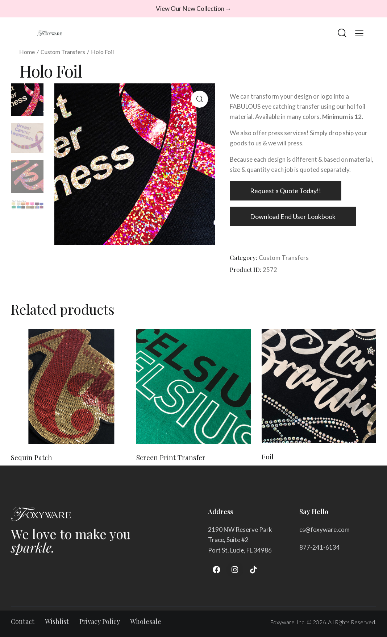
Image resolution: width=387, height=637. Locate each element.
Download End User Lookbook (293, 216)
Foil (268, 456)
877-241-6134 (319, 547)
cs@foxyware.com (324, 529)
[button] (199, 99)
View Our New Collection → (194, 8)
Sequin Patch (31, 457)
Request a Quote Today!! (285, 191)
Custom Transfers (63, 51)
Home (27, 51)
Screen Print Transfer (170, 457)
